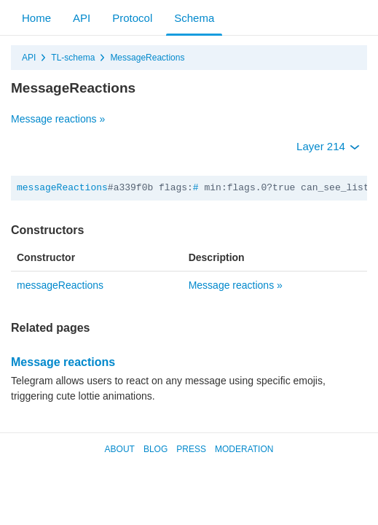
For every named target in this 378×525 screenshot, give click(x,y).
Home (36, 18)
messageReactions (62, 187)
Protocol (132, 18)
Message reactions (63, 362)
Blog (155, 449)
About (120, 449)
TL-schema (73, 57)
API (81, 18)
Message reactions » (58, 119)
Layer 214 (328, 146)
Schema (194, 18)
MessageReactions (147, 57)
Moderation (244, 449)
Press (191, 449)
